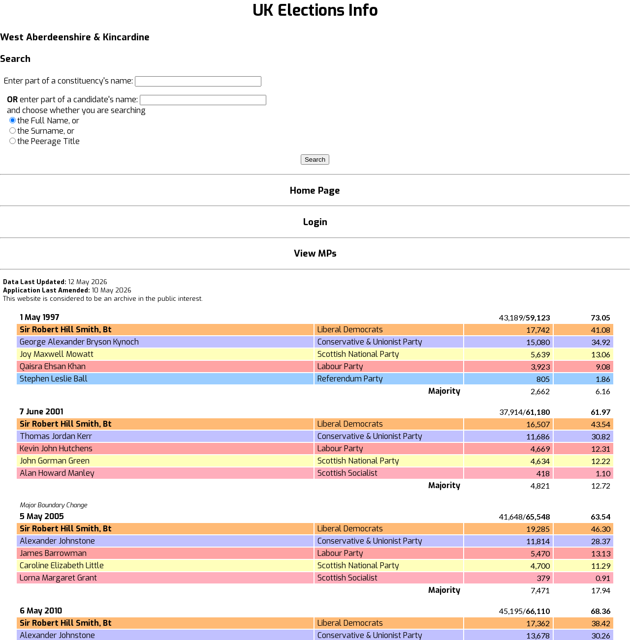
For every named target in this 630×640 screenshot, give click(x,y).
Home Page (315, 190)
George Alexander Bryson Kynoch (79, 342)
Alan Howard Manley (57, 473)
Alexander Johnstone (57, 541)
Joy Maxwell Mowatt (57, 354)
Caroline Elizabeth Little (62, 565)
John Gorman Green (55, 461)
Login (315, 222)
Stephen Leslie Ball (54, 379)
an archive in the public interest (152, 298)
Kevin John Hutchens (56, 448)
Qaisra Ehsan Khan (53, 366)
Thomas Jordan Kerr (56, 436)
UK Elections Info (315, 10)
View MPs (315, 253)
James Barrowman (53, 553)
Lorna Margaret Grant (58, 578)
